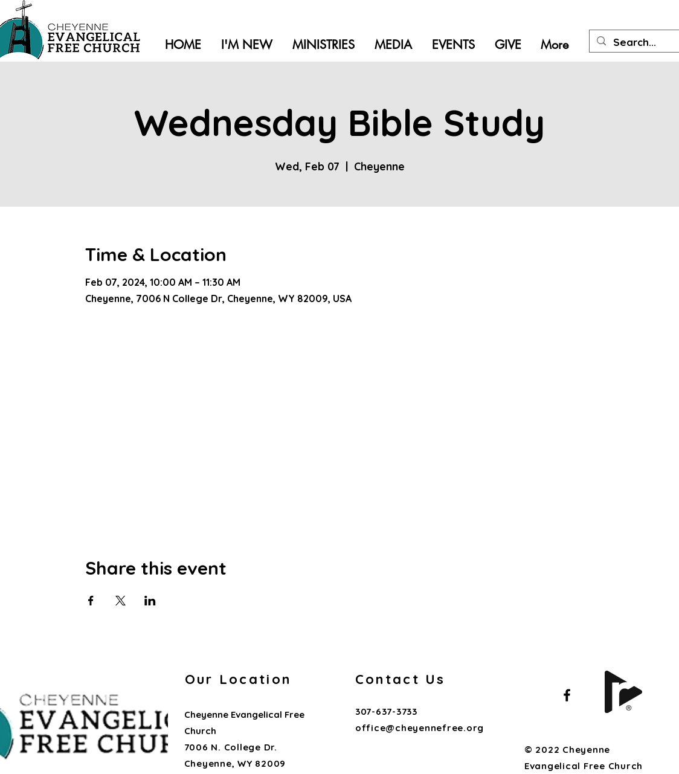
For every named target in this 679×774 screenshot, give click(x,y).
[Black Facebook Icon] (567, 695)
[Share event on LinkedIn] (150, 600)
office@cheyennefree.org (419, 728)
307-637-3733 (387, 711)
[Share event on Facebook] (91, 600)
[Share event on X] (120, 600)
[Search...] (646, 42)
